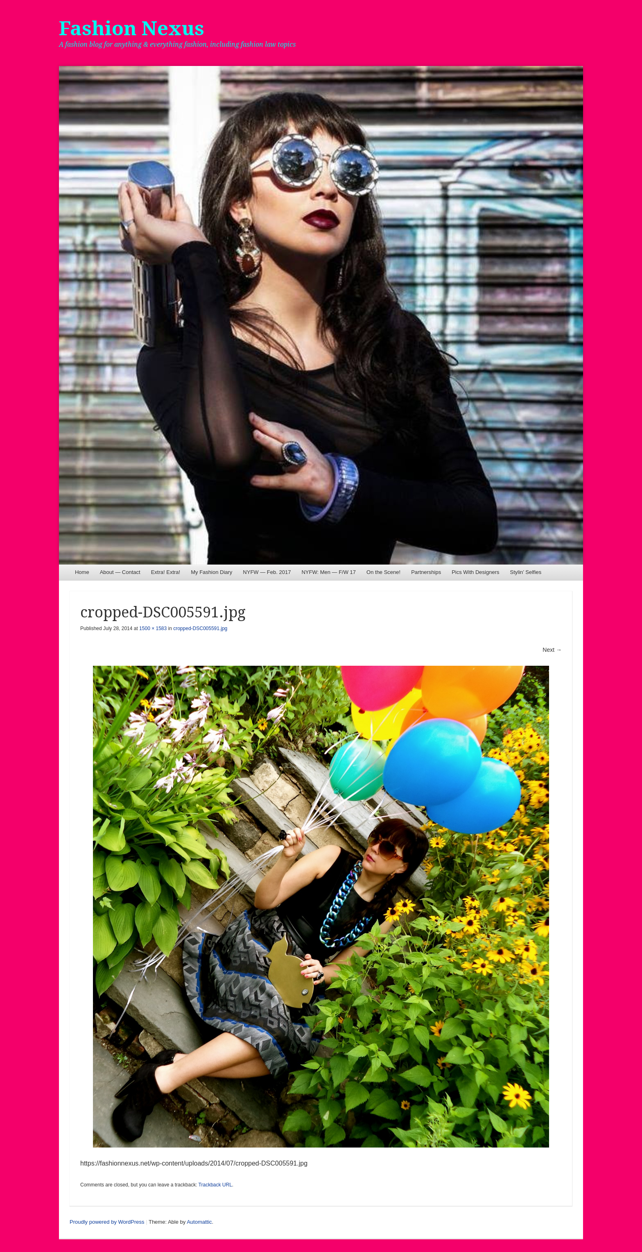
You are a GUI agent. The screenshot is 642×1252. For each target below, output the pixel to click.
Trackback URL (215, 1185)
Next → (552, 649)
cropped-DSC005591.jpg (200, 628)
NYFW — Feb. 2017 (267, 572)
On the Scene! (383, 572)
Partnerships (426, 572)
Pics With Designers (475, 572)
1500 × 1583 (153, 628)
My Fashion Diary (211, 572)
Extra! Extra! (166, 572)
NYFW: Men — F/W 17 (328, 572)
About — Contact (120, 572)
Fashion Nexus (131, 28)
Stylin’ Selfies (525, 572)
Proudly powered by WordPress (107, 1222)
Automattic (199, 1222)
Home (82, 572)
